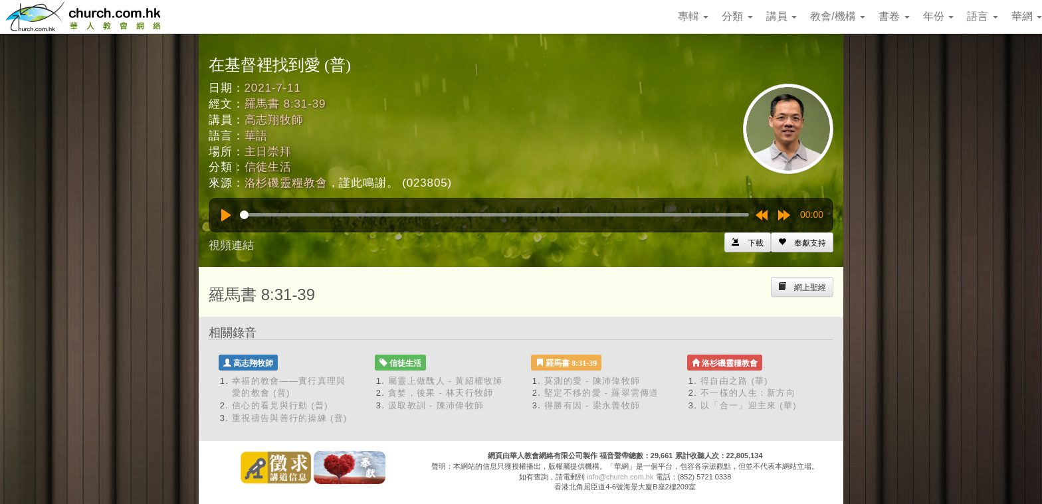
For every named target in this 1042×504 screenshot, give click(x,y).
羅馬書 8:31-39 (285, 104)
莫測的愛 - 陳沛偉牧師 (592, 381)
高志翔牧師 (274, 120)
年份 (938, 16)
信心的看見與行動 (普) (280, 405)
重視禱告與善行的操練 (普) (289, 418)
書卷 (894, 16)
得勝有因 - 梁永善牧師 (592, 405)
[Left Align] (802, 242)
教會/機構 (837, 16)
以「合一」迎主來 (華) (748, 405)
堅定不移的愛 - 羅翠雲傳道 (601, 393)
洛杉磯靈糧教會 (286, 183)
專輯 (693, 16)
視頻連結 (231, 245)
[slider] (494, 215)
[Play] (226, 215)
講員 (781, 16)
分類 (737, 16)
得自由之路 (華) (734, 381)
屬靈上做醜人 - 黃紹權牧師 (445, 381)
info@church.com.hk (620, 477)
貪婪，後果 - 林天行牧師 (440, 393)
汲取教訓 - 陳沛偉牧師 (436, 405)
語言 (982, 16)
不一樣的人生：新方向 (747, 393)
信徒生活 (268, 167)
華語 (256, 135)
